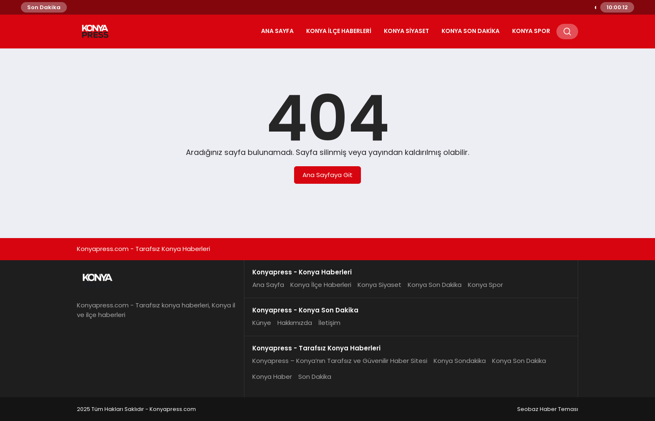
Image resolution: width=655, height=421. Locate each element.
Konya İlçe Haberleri (338, 31)
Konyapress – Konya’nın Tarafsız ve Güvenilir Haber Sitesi (339, 360)
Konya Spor (531, 31)
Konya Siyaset (406, 31)
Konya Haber (272, 376)
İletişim (329, 322)
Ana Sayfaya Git (327, 174)
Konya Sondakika (460, 360)
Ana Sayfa (277, 31)
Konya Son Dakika (471, 31)
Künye (261, 322)
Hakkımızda (294, 322)
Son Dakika (314, 376)
